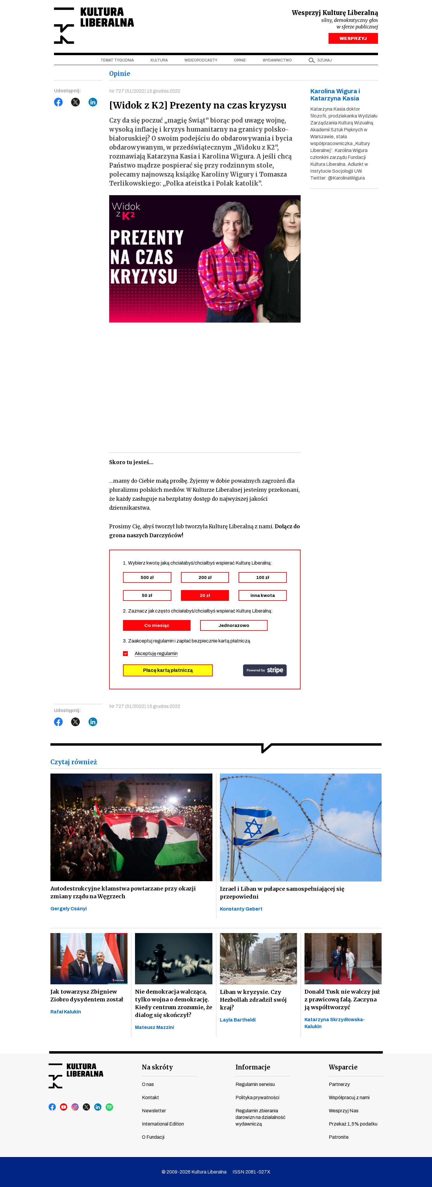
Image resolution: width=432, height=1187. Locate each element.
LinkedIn (93, 102)
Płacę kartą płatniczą (168, 670)
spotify (109, 1107)
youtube (64, 1107)
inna (262, 595)
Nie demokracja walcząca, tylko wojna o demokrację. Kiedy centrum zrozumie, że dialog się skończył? (173, 1003)
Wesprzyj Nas (343, 1110)
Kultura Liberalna (94, 25)
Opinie (240, 60)
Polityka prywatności (257, 1097)
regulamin (167, 653)
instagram (75, 1107)
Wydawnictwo (277, 60)
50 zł (147, 595)
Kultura (159, 60)
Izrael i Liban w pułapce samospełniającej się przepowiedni (282, 892)
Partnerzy (339, 1084)
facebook (52, 1107)
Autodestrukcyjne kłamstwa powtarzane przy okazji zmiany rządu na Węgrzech (123, 892)
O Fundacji (153, 1137)
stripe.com (265, 670)
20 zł (205, 595)
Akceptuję (156, 653)
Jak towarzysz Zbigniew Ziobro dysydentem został (86, 995)
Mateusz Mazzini (154, 1027)
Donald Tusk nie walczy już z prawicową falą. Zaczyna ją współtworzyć (342, 999)
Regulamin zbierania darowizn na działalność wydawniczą (260, 1117)
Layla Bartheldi (238, 1019)
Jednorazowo (233, 625)
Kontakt (150, 1097)
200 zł (205, 577)
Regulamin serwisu (255, 1084)
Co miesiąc (156, 625)
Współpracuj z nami (349, 1097)
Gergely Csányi (68, 908)
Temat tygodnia (117, 60)
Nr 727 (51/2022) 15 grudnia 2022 (144, 91)
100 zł (262, 577)
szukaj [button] (324, 60)
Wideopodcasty (200, 60)
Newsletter (154, 1110)
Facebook (58, 102)
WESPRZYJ (353, 38)
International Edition (163, 1123)
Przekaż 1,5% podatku (353, 1123)
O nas (148, 1084)
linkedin (98, 1107)
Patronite (339, 1137)
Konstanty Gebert (241, 908)
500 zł (147, 577)
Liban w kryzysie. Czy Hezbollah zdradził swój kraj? (253, 1000)
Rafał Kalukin (65, 1011)
